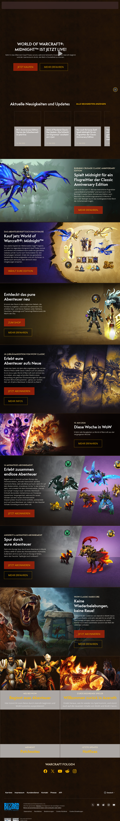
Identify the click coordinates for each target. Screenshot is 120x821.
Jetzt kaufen (25, 71)
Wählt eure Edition (20, 271)
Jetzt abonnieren (19, 391)
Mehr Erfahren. (88, 210)
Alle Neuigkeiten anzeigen (91, 103)
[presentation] (8, 5)
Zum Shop (14, 322)
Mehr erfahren (54, 71)
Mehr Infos (15, 401)
